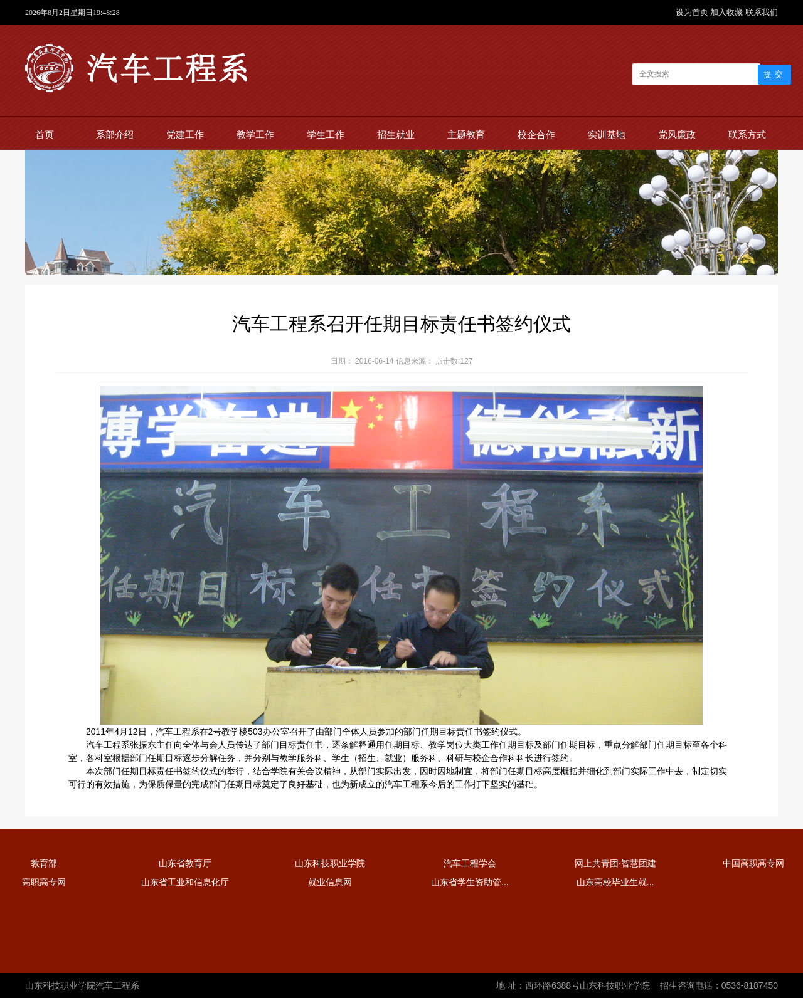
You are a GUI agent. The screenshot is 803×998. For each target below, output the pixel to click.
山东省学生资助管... (470, 882)
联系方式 (747, 134)
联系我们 (761, 12)
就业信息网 (330, 882)
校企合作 (536, 134)
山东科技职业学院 (330, 863)
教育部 (44, 863)
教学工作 (255, 134)
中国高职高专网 (753, 863)
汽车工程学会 (470, 863)
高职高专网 (44, 882)
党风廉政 (677, 134)
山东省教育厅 (185, 863)
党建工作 (185, 134)
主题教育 (466, 134)
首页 (44, 134)
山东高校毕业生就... (615, 882)
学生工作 (325, 134)
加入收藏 (727, 12)
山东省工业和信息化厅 (185, 882)
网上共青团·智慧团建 (615, 863)
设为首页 (693, 12)
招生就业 (396, 134)
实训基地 (606, 134)
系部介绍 (115, 134)
